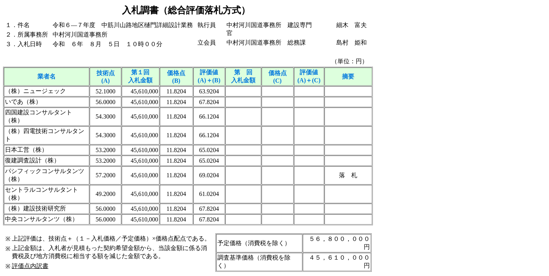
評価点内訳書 (30, 266)
